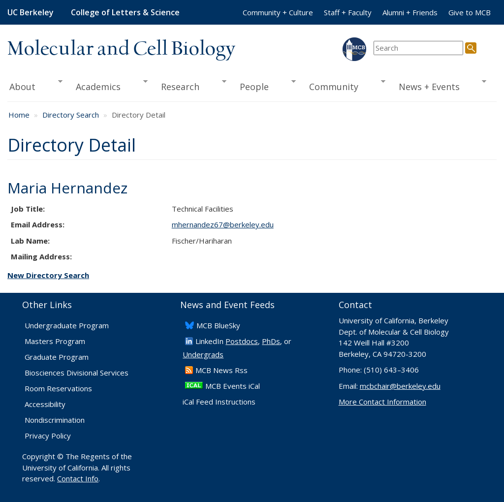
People (264, 86)
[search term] (418, 48)
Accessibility (45, 404)
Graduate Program (57, 357)
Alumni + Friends (410, 12)
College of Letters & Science (125, 12)
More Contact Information (382, 402)
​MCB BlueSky (218, 325)
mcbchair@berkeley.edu (400, 386)
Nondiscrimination (55, 420)
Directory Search (70, 115)
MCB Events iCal (232, 386)
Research (190, 86)
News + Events (439, 86)
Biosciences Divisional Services (76, 372)
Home (19, 115)
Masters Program (55, 341)
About (35, 86)
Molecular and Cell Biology (121, 49)
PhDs (271, 341)
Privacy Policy (48, 435)
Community (343, 86)
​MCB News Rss (221, 370)
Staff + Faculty (348, 12)
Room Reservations (58, 388)
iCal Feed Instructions (219, 402)
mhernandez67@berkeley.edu (223, 224)
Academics (108, 86)
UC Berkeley (30, 12)
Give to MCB (469, 12)
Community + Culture (278, 12)
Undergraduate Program (67, 325)
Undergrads (203, 354)
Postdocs (241, 341)
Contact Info (77, 478)
